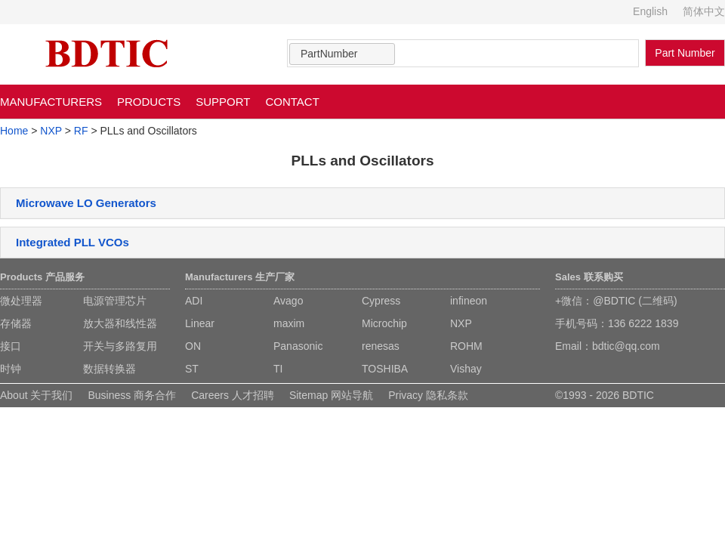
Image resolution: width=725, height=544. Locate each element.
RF (81, 131)
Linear (199, 323)
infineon (468, 301)
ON (193, 346)
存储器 (16, 323)
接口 (10, 346)
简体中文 (704, 11)
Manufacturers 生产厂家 (240, 277)
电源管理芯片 (115, 301)
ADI (193, 301)
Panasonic (297, 346)
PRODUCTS (148, 101)
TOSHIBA (385, 369)
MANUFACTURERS (51, 101)
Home (14, 131)
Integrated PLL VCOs (72, 242)
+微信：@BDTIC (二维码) (616, 301)
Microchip (384, 323)
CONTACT (292, 101)
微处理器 (21, 301)
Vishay (466, 369)
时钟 (10, 369)
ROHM (466, 346)
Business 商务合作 (132, 395)
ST (192, 369)
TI (277, 369)
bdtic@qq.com (626, 346)
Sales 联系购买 (589, 277)
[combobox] (342, 54)
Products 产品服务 (42, 277)
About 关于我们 (36, 395)
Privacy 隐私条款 (428, 395)
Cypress (381, 301)
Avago (288, 301)
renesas (381, 346)
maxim (288, 323)
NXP (51, 131)
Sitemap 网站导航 (331, 395)
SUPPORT (223, 101)
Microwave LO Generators (86, 202)
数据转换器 (109, 369)
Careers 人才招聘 (232, 395)
